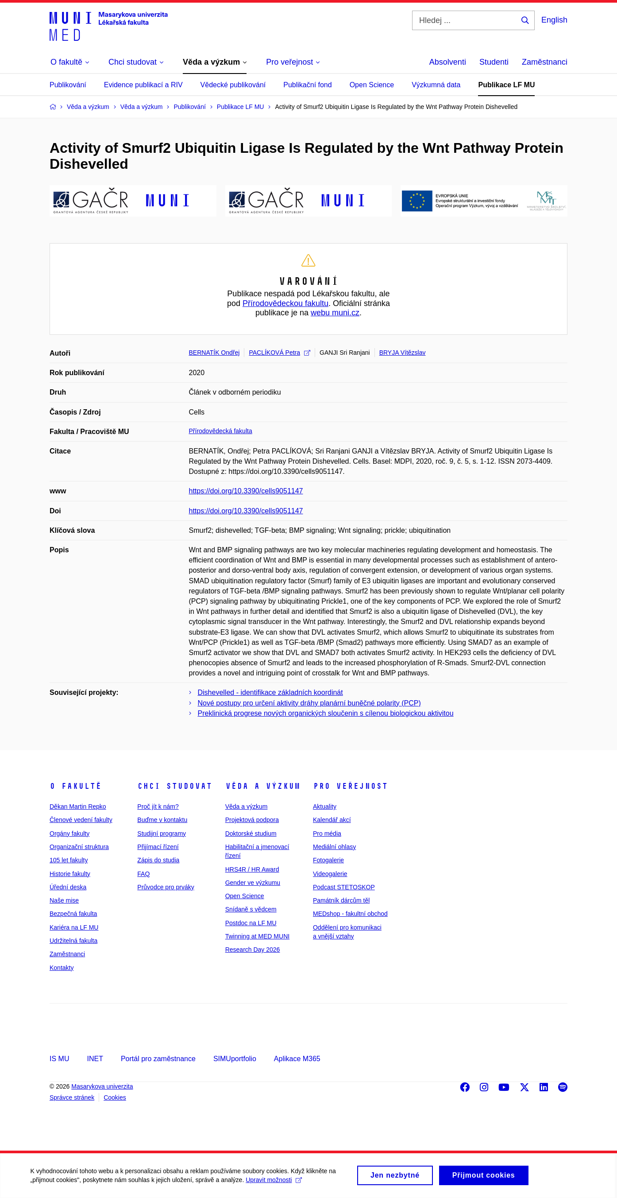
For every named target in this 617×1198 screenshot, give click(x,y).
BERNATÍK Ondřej (214, 352)
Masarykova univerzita (102, 1086)
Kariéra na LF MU (74, 927)
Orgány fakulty (69, 833)
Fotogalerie (328, 860)
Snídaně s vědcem (251, 909)
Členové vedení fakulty (81, 819)
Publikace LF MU (506, 85)
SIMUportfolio (234, 1058)
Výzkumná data (436, 85)
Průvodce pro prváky (165, 887)
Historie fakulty (70, 873)
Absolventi (447, 62)
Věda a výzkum (262, 786)
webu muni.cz (335, 312)
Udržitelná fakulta (73, 940)
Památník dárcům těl (341, 900)
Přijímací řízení (157, 846)
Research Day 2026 (252, 949)
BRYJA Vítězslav (402, 352)
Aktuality (324, 806)
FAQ (143, 873)
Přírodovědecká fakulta (220, 430)
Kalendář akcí (332, 819)
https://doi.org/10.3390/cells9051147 (246, 491)
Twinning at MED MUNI (257, 936)
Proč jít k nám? (157, 806)
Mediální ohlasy (334, 846)
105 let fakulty (69, 860)
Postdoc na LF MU (251, 923)
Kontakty (61, 967)
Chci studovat (174, 786)
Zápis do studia (158, 860)
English (554, 20)
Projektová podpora (252, 819)
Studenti (494, 62)
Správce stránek (72, 1097)
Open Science (372, 85)
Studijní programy (161, 833)
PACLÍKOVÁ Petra (279, 352)
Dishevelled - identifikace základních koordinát (270, 692)
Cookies (115, 1097)
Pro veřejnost (350, 786)
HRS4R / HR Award (252, 869)
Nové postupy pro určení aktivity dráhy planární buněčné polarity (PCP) (309, 703)
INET (95, 1058)
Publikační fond (307, 85)
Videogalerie (330, 873)
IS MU (59, 1058)
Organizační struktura (79, 846)
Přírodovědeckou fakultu (285, 303)
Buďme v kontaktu (162, 819)
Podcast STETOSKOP (344, 887)
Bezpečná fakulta (73, 913)
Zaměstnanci (544, 62)
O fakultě (75, 786)
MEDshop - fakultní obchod (350, 913)
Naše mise (64, 900)
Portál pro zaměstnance (158, 1058)
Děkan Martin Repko (78, 806)
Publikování (68, 85)
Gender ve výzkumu (253, 882)
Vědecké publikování (233, 85)
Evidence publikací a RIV (143, 85)
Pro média (327, 833)
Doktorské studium (251, 833)
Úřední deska (68, 887)
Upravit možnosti (275, 1183)
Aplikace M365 (297, 1058)
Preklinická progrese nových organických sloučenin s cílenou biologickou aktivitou (326, 713)
